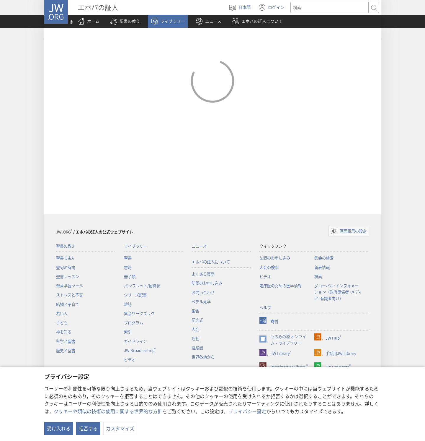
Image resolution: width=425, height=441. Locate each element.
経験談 (197, 348)
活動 (195, 338)
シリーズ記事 (135, 295)
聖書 (128, 258)
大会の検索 (269, 267)
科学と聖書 (65, 341)
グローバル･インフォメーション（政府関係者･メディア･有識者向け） (338, 292)
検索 (318, 276)
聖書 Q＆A (65, 258)
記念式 (197, 320)
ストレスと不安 (69, 295)
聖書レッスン (67, 276)
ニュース (199, 246)
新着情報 (322, 267)
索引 (128, 332)
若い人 (62, 313)
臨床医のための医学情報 (280, 285)
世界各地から (203, 357)
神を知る (63, 332)
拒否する (88, 428)
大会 (195, 329)
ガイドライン (135, 341)
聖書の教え (65, 246)
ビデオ (129, 359)
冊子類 (129, 276)
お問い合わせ (203, 292)
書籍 (128, 267)
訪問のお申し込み (207, 283)
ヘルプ (265, 307)
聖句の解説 (65, 267)
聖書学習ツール (69, 285)
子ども (62, 322)
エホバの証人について (211, 262)
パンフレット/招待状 (142, 285)
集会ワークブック (139, 313)
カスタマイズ (120, 428)
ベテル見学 (201, 301)
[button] (125, 21)
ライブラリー (135, 246)
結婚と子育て (67, 304)
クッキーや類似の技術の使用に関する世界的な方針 (108, 411)
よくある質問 (203, 274)
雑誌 (128, 304)
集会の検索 (324, 258)
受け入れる (59, 428)
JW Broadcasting (140, 350)
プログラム (133, 322)
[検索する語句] (329, 7)
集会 (195, 311)
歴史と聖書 (65, 350)
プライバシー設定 (247, 411)
